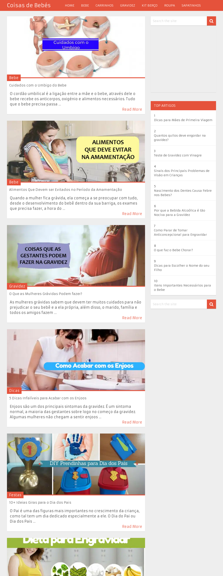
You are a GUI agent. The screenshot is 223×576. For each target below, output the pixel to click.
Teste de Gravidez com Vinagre (178, 155)
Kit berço (149, 5)
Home (69, 5)
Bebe (85, 5)
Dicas (14, 390)
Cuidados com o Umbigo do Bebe (37, 85)
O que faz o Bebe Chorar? (173, 250)
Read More (132, 109)
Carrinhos (104, 5)
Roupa (169, 5)
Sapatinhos (191, 5)
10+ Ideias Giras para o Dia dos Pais (40, 502)
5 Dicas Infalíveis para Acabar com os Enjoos (47, 398)
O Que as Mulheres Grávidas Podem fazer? (45, 294)
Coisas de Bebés (29, 5)
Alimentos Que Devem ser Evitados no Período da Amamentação (65, 190)
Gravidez (127, 5)
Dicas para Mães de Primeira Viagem (183, 120)
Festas (15, 495)
